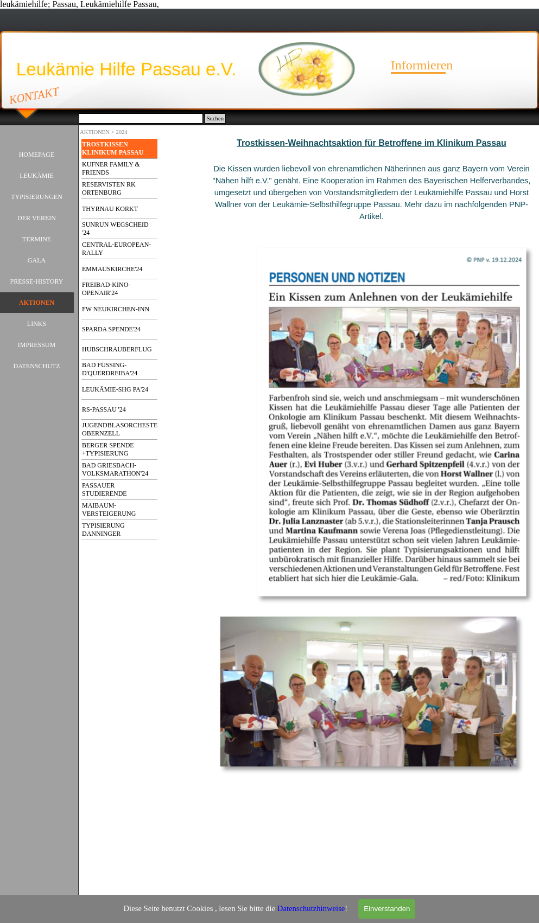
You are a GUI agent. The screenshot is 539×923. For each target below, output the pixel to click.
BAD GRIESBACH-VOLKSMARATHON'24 (115, 469)
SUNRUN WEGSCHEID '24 (115, 228)
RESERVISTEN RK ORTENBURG (109, 188)
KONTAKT (34, 95)
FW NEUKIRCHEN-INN (115, 309)
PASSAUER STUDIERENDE (104, 489)
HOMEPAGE (37, 154)
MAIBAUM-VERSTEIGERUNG (109, 509)
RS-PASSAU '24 (104, 409)
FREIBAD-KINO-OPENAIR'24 (106, 289)
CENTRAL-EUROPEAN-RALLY (116, 249)
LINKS (36, 324)
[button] (395, 246)
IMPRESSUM (36, 345)
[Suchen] (141, 118)
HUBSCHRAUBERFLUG (117, 349)
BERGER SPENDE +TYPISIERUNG (108, 449)
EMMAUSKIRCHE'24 (112, 269)
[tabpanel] (371, 191)
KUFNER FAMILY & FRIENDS (111, 168)
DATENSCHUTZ (37, 366)
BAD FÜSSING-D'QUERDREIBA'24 (109, 369)
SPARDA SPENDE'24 (111, 329)
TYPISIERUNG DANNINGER (103, 529)
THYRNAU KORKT (110, 209)
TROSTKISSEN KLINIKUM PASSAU (112, 148)
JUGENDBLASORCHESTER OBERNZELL (122, 429)
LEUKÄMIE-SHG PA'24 (115, 389)
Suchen (215, 118)
